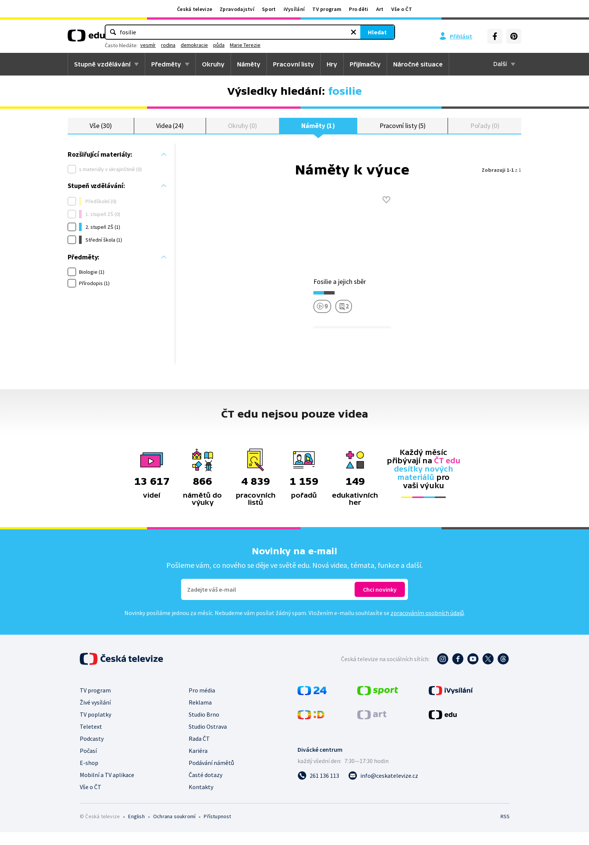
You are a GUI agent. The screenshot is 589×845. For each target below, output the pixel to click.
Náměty (248, 64)
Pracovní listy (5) (403, 132)
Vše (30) (101, 132)
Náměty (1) (318, 132)
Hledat (332, 32)
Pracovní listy (293, 64)
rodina (257, 45)
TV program (326, 9)
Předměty (166, 64)
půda (307, 45)
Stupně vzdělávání (102, 64)
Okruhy (213, 64)
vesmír (237, 45)
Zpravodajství (237, 9)
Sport (269, 9)
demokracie (283, 45)
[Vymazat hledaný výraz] (308, 32)
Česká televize (194, 9)
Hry (332, 64)
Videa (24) (170, 132)
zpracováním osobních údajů (427, 625)
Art (380, 9)
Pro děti (358, 9)
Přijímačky (365, 64)
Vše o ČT (401, 9)
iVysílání (294, 9)
